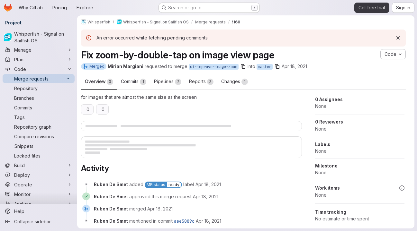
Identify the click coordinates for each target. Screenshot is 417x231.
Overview (99, 82)
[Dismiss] (398, 38)
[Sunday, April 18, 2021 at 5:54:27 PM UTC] (208, 221)
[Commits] (39, 107)
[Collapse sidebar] (39, 221)
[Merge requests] (39, 78)
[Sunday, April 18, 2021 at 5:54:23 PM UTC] (205, 196)
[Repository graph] (39, 126)
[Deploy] (39, 174)
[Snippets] (39, 145)
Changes (234, 82)
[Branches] (39, 97)
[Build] (39, 165)
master (264, 66)
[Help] (39, 211)
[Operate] (39, 184)
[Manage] (39, 49)
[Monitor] (39, 194)
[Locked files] (39, 155)
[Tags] (39, 117)
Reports (201, 82)
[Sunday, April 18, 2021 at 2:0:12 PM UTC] (208, 184)
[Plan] (39, 59)
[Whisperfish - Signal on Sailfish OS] (39, 37)
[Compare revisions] (39, 136)
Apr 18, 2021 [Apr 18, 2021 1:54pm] (294, 66)
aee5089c (184, 221)
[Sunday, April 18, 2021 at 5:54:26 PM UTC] (160, 208)
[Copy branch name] (243, 66)
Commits (133, 82)
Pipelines (167, 82)
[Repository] (39, 88)
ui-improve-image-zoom (213, 66)
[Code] (39, 68)
